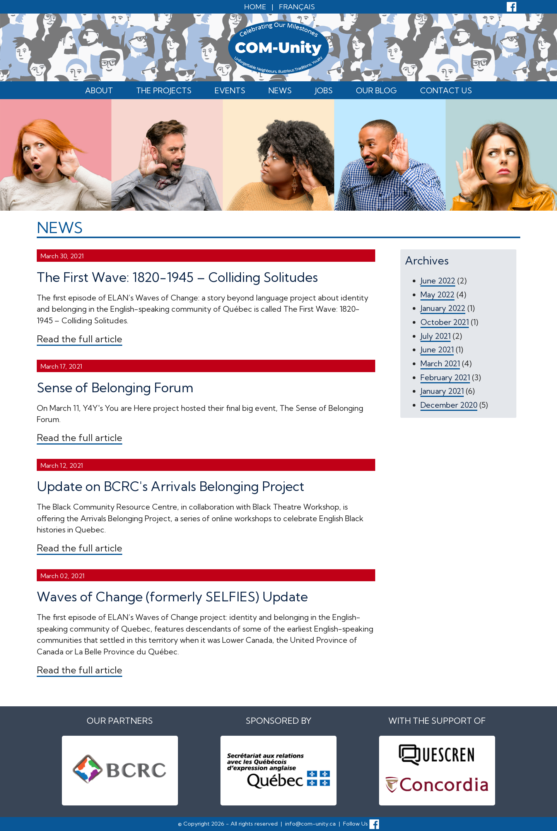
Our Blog (376, 90)
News (280, 90)
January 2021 (442, 391)
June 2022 (437, 280)
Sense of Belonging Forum (115, 387)
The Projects (163, 90)
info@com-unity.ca (310, 823)
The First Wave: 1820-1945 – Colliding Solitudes (177, 277)
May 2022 (437, 294)
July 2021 (435, 336)
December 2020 (448, 405)
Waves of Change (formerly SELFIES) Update (172, 596)
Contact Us (446, 90)
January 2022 (442, 308)
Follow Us (361, 823)
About (99, 90)
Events (230, 90)
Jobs (324, 90)
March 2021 (440, 363)
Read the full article (79, 339)
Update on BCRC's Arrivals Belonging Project (170, 486)
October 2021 (444, 322)
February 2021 (445, 377)
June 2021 (437, 349)
